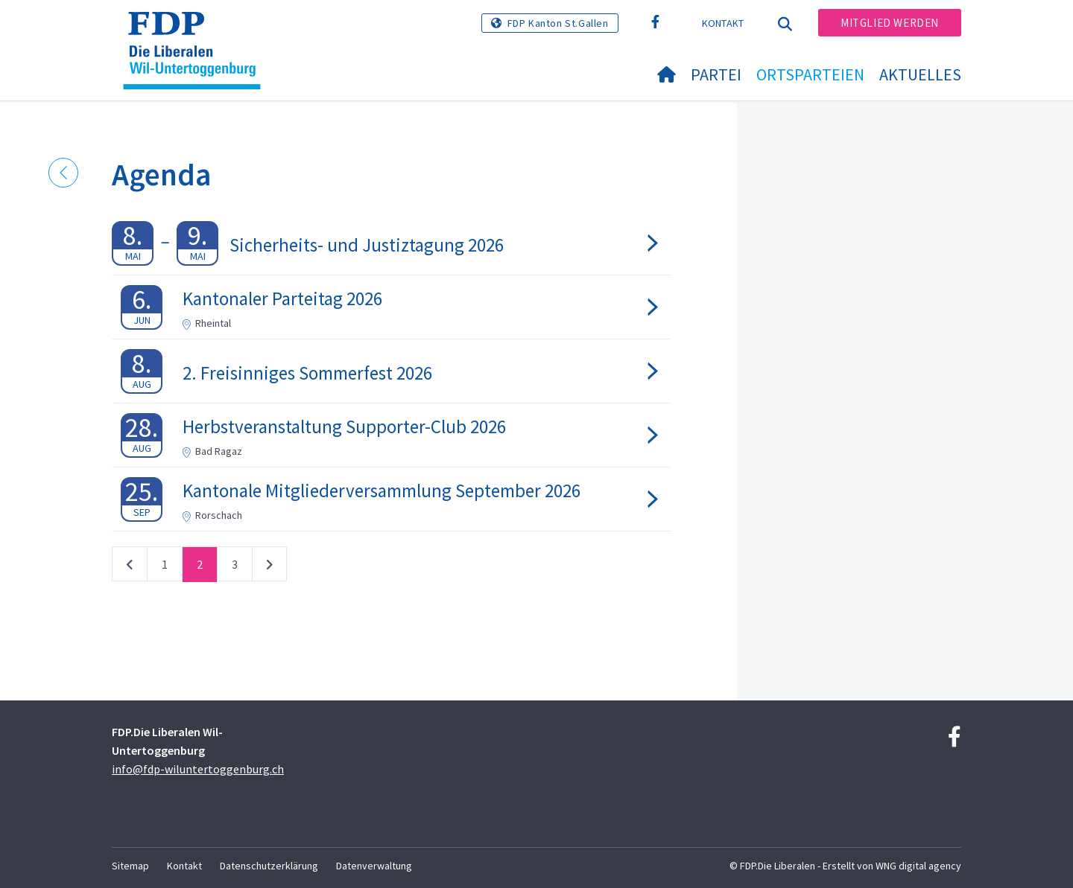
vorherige (130, 567)
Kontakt (723, 23)
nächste (269, 567)
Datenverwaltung (374, 865)
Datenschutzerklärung (269, 865)
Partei (716, 74)
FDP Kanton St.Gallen (558, 23)
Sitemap (130, 865)
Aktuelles (920, 74)
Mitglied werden (890, 23)
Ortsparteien (810, 74)
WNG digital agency (918, 865)
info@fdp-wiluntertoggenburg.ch (198, 768)
